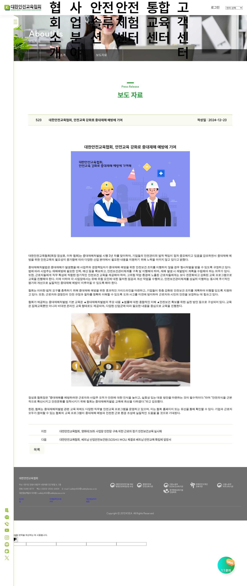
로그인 (215, 7)
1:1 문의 (226, 565)
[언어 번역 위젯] (234, 8)
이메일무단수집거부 (55, 500)
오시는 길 (21, 500)
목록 (37, 449)
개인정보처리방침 (91, 500)
